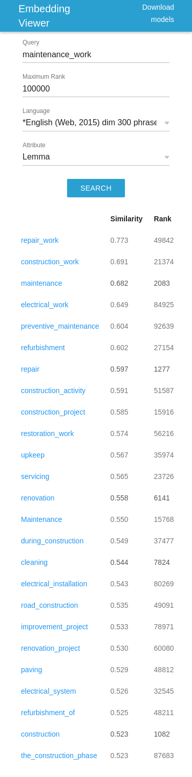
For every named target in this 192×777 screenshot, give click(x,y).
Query (31, 42)
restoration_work (47, 433)
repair (30, 369)
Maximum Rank (44, 76)
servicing (35, 476)
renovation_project (50, 648)
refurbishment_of (48, 713)
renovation (37, 498)
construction (40, 734)
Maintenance (41, 519)
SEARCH (96, 188)
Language (36, 111)
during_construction (52, 541)
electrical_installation (54, 584)
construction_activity (53, 390)
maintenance (41, 283)
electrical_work (45, 305)
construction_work (50, 262)
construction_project (53, 412)
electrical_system (48, 691)
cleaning (34, 562)
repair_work (39, 240)
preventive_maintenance (60, 326)
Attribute (34, 145)
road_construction (49, 605)
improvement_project (54, 627)
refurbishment (43, 348)
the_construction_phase (59, 755)
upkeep (33, 455)
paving (31, 670)
